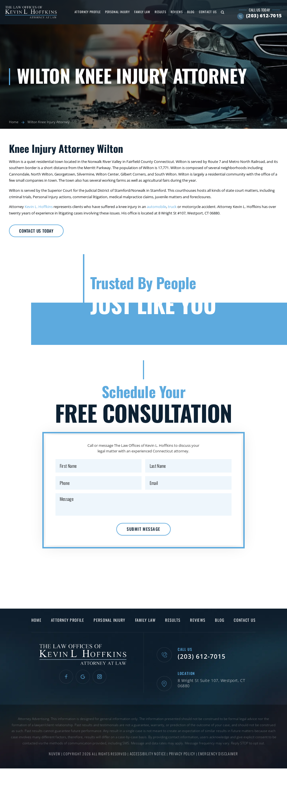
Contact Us (206, 12)
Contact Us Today (42, 232)
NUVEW (56, 761)
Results (158, 12)
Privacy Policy (182, 761)
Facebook (64, 691)
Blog (189, 12)
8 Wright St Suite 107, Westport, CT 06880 (214, 694)
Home (40, 634)
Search (221, 12)
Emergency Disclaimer (217, 761)
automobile (156, 206)
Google (82, 691)
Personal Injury (115, 12)
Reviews (175, 12)
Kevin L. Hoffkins (39, 206)
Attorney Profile (86, 12)
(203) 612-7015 (262, 15)
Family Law (140, 12)
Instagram (100, 691)
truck (172, 206)
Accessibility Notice (149, 761)
